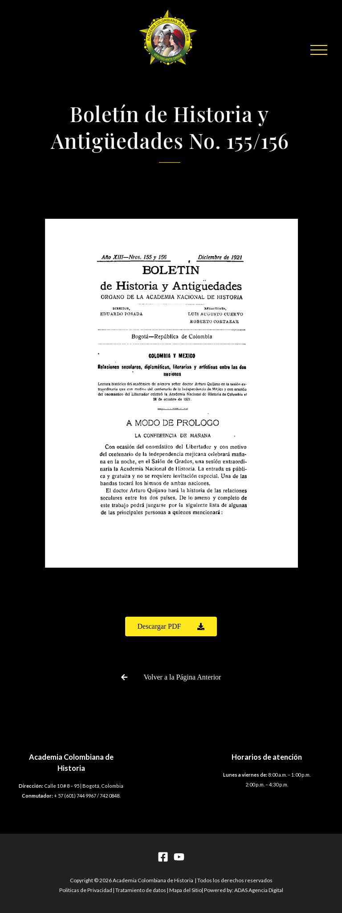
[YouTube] (179, 857)
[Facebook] (163, 857)
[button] (319, 50)
